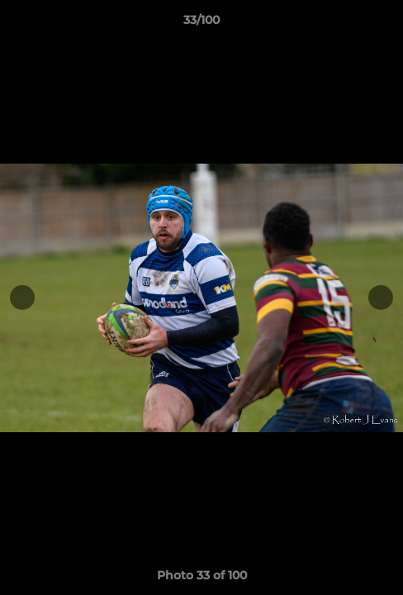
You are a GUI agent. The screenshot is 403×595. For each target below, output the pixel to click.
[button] (383, 24)
